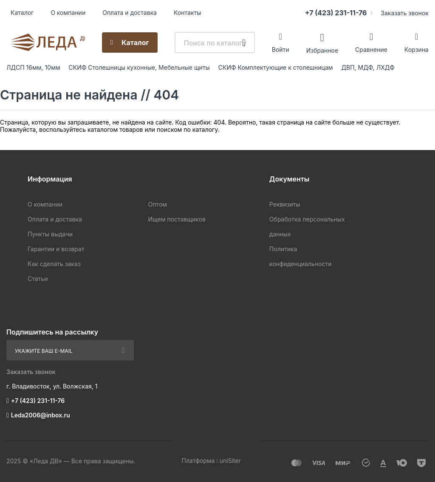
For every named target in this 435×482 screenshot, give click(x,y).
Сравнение (371, 49)
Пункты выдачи (50, 234)
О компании (68, 12)
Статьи (38, 278)
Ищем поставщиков (176, 219)
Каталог (22, 12)
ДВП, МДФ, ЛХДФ (368, 67)
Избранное (322, 50)
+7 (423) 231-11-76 (336, 13)
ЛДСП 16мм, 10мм (33, 67)
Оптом (157, 204)
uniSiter (230, 460)
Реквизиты (284, 204)
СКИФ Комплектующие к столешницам (275, 67)
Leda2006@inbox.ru (40, 415)
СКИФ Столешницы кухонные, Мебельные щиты (139, 67)
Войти (280, 49)
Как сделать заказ (54, 263)
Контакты (187, 12)
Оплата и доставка (129, 12)
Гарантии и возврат (56, 248)
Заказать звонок (405, 13)
